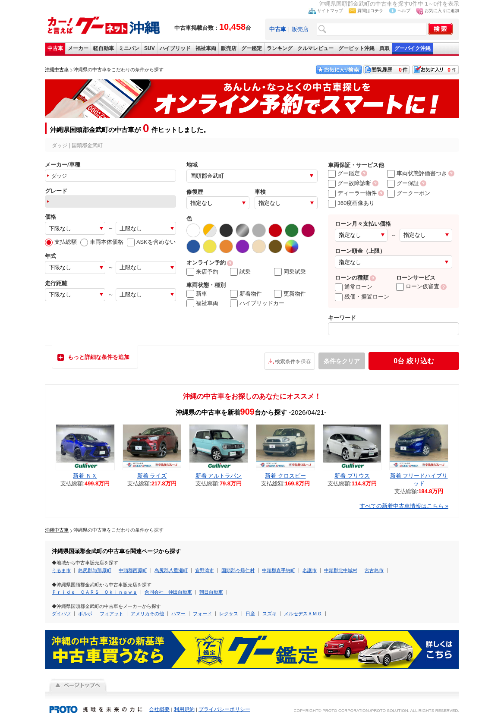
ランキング (280, 48)
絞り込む (414, 361)
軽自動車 (103, 48)
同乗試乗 (290, 272)
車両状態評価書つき (417, 173)
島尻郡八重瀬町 (171, 570)
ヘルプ (403, 10)
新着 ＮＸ (85, 475)
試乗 (240, 272)
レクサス (228, 613)
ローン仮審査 (417, 286)
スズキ (269, 613)
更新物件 (290, 294)
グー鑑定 (251, 48)
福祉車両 (205, 48)
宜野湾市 (204, 570)
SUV (149, 48)
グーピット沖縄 (356, 48)
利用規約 (184, 709)
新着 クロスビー (285, 475)
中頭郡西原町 (133, 570)
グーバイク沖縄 (412, 48)
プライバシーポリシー (224, 709)
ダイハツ (61, 613)
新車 (196, 294)
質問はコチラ (370, 10)
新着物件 (246, 294)
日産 (250, 613)
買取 (384, 48)
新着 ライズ (152, 475)
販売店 (300, 29)
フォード (202, 613)
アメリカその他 (147, 613)
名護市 (309, 570)
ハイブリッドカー (257, 303)
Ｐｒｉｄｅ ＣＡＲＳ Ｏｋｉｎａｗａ (94, 592)
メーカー (78, 48)
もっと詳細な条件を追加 (98, 357)
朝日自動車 (211, 592)
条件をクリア (342, 361)
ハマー (178, 613)
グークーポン (408, 193)
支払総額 (61, 242)
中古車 (55, 48)
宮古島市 (374, 570)
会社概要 (159, 709)
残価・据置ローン (362, 296)
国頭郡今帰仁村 (238, 570)
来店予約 (202, 272)
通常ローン (353, 286)
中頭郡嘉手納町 (278, 570)
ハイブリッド (175, 48)
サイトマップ (330, 10)
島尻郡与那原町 (94, 570)
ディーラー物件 (352, 193)
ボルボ (85, 613)
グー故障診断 (349, 183)
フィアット (111, 613)
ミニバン (129, 48)
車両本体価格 (101, 242)
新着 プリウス (352, 475)
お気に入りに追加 (442, 10)
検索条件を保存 (293, 362)
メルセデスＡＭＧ (303, 613)
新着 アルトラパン (218, 475)
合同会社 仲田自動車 (168, 592)
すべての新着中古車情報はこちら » (403, 506)
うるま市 (61, 570)
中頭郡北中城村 (340, 570)
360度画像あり (351, 203)
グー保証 (403, 183)
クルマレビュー (315, 48)
